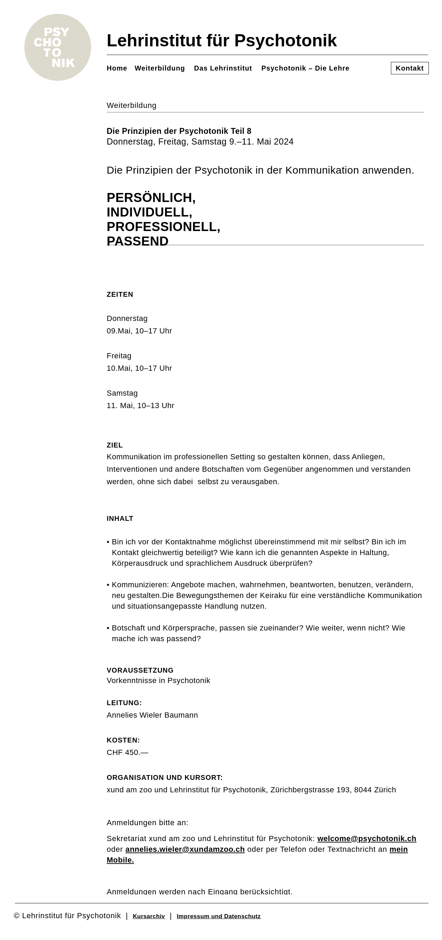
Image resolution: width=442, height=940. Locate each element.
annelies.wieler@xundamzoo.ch (185, 849)
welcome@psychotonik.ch (366, 838)
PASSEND (143, 241)
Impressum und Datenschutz (219, 916)
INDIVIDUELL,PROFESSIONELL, (164, 219)
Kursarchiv (149, 916)
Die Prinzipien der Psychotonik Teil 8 (179, 131)
